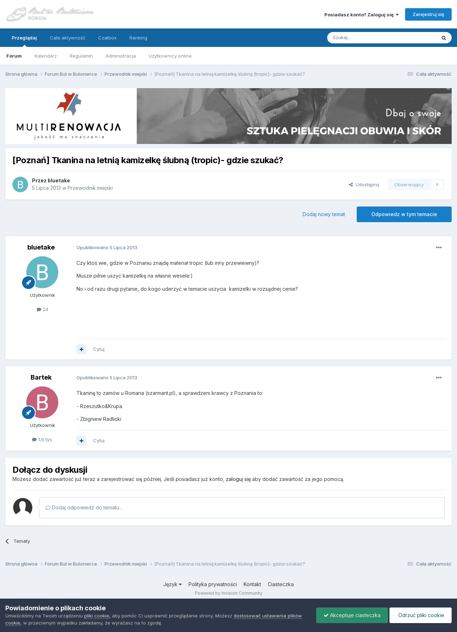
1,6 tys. (42, 439)
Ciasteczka (281, 584)
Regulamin (81, 56)
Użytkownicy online (170, 56)
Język (172, 584)
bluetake (59, 180)
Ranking (138, 38)
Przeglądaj (24, 41)
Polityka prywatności (212, 584)
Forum (14, 56)
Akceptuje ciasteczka (352, 615)
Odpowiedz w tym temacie (404, 214)
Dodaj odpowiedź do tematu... (84, 507)
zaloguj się (238, 479)
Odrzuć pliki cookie (420, 615)
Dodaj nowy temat (324, 214)
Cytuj (99, 349)
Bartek (41, 377)
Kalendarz (45, 56)
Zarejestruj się (428, 14)
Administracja (121, 56)
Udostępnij (364, 184)
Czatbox (107, 38)
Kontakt (252, 584)
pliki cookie (96, 615)
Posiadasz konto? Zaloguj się (361, 14)
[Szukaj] (364, 37)
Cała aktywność (67, 38)
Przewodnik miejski (90, 188)
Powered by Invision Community (228, 593)
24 (42, 309)
